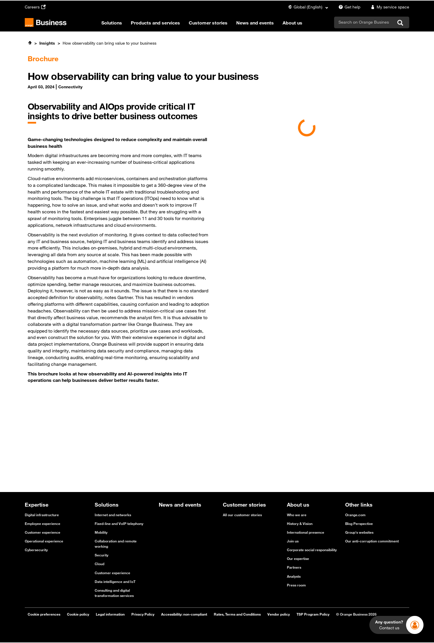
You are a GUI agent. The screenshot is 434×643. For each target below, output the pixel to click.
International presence (305, 532)
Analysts (294, 576)
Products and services (155, 23)
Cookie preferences (44, 614)
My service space (389, 7)
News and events (255, 23)
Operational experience (44, 541)
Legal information (110, 614)
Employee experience (42, 523)
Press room (296, 585)
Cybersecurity (36, 549)
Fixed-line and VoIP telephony (119, 523)
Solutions (111, 23)
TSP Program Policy (313, 614)
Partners (294, 567)
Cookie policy (78, 614)
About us (292, 23)
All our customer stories (242, 514)
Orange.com (355, 514)
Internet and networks (113, 514)
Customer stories (208, 23)
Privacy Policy (142, 614)
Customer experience (42, 532)
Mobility (101, 532)
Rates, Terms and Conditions (237, 614)
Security (101, 555)
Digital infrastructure (42, 514)
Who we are (296, 514)
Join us (293, 541)
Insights (47, 43)
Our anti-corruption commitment (372, 541)
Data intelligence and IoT (115, 581)
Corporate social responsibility (312, 549)
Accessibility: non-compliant (184, 614)
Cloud (99, 563)
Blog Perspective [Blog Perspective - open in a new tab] (359, 523)
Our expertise (298, 558)
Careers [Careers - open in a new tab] (36, 7)
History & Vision (300, 523)
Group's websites (359, 532)
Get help (348, 7)
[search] (363, 22)
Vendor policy (278, 614)
